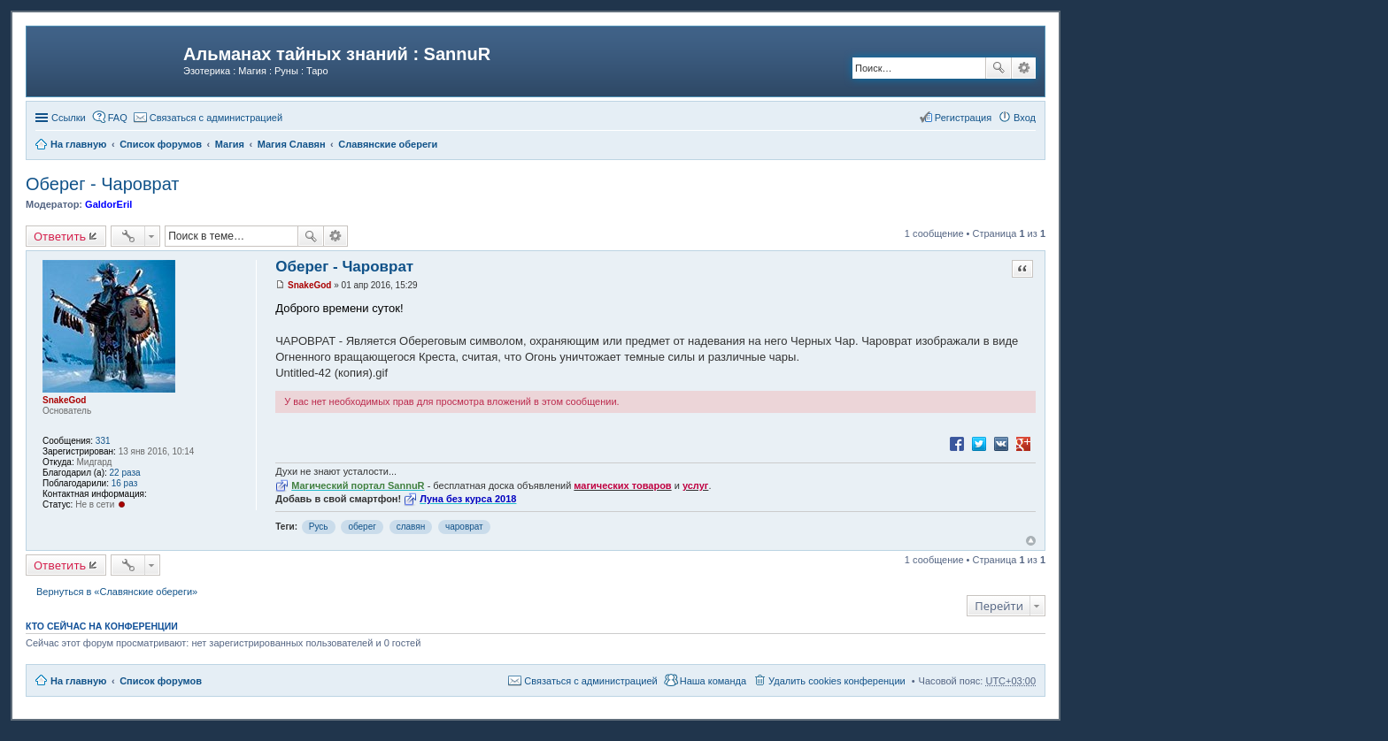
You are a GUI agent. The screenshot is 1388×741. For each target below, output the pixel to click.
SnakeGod (64, 400)
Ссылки (68, 117)
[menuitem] (208, 117)
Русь (318, 526)
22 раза (125, 472)
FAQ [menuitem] (117, 117)
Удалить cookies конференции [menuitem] (837, 681)
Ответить (60, 236)
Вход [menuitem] (1025, 117)
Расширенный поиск (1024, 68)
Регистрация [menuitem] (963, 117)
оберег (362, 526)
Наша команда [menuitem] (713, 681)
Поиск (998, 68)
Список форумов (161, 681)
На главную (78, 681)
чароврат (464, 526)
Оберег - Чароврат (103, 184)
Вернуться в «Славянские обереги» (116, 591)
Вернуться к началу (1031, 541)
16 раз (125, 483)
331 (103, 441)
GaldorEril (108, 204)
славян (411, 526)
